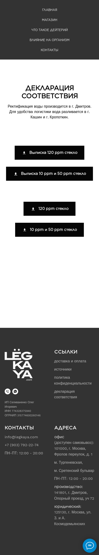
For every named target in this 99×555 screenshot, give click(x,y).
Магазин (49, 20)
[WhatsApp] (15, 391)
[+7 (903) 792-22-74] (7, 391)
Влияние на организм (49, 40)
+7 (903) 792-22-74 (22, 445)
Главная (49, 10)
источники (63, 369)
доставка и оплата (70, 361)
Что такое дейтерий (49, 30)
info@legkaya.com (21, 437)
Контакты (49, 50)
